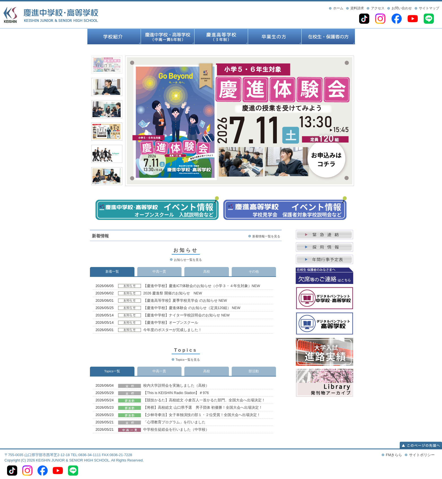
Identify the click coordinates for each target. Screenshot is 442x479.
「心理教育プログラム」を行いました (174, 422)
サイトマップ (429, 8)
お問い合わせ (402, 8)
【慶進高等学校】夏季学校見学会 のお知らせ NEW (185, 300)
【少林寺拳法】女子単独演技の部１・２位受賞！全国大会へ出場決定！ (201, 415)
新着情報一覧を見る (266, 236)
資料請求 (357, 8)
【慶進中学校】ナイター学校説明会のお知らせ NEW (186, 315)
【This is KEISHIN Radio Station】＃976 (176, 393)
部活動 (254, 371)
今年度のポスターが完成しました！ (172, 330)
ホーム (338, 8)
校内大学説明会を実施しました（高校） (176, 385)
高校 (206, 271)
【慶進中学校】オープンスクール (170, 322)
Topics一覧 (112, 371)
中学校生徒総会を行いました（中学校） (176, 429)
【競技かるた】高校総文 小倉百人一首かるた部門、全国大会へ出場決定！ (204, 400)
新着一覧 (112, 271)
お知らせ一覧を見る (188, 259)
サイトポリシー (422, 455)
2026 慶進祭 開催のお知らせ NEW (172, 293)
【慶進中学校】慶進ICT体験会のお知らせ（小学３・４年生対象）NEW (201, 286)
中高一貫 (159, 271)
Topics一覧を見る (188, 359)
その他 (254, 271)
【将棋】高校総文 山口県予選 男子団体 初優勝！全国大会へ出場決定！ (202, 407)
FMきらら (394, 455)
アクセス (377, 8)
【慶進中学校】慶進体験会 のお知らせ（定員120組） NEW (191, 308)
